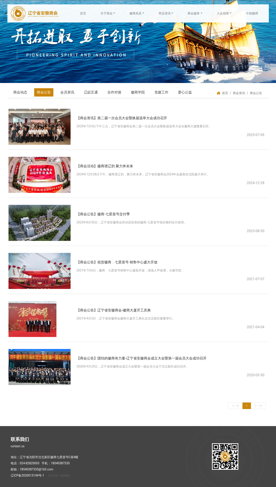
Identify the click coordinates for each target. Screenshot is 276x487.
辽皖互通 (91, 92)
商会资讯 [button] (165, 13)
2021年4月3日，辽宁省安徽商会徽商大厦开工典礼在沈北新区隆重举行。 (125, 318)
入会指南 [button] (223, 13)
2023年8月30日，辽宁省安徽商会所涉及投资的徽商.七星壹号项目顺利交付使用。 (131, 222)
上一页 (235, 405)
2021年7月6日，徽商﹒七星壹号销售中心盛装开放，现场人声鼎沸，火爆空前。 (130, 270)
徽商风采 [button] (135, 13)
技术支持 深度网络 (59, 475)
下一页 (258, 405)
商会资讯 (239, 93)
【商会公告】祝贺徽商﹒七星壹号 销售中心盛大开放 (116, 262)
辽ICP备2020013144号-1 (27, 475)
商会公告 (44, 92)
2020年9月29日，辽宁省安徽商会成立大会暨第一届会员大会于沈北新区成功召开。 (132, 366)
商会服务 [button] (194, 13)
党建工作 (161, 92)
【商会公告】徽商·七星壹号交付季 (103, 214)
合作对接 (114, 92)
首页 (83, 13)
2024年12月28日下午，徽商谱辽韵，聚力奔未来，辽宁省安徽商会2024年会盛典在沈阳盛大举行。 (143, 174)
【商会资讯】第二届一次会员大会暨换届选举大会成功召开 (121, 118)
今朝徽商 (252, 13)
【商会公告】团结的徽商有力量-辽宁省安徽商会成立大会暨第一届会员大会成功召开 (141, 358)
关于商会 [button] (106, 13)
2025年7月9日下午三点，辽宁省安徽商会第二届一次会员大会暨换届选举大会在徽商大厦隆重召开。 (144, 126)
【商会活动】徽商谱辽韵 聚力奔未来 (104, 166)
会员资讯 (67, 92)
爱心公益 (185, 92)
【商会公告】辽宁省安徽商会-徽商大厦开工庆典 (113, 310)
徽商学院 (138, 92)
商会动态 (20, 92)
